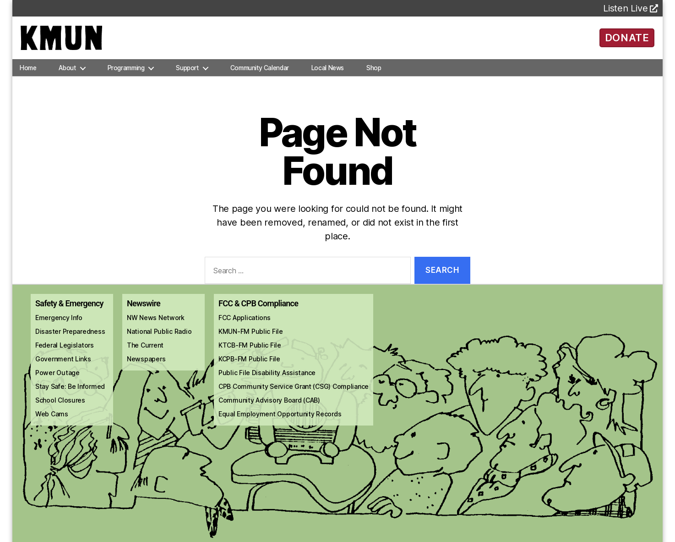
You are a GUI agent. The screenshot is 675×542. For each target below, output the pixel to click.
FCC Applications (244, 325)
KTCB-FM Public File (249, 353)
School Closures (60, 408)
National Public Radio (159, 339)
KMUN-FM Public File (250, 339)
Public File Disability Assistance (267, 380)
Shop (373, 75)
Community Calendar (259, 75)
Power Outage (57, 380)
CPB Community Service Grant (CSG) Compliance (293, 394)
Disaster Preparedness (70, 339)
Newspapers (146, 367)
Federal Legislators (64, 353)
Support (187, 75)
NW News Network (156, 325)
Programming (126, 75)
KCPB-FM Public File (249, 367)
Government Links (63, 367)
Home (28, 75)
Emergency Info (58, 325)
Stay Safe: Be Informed (70, 394)
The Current (145, 353)
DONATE (627, 41)
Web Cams (51, 422)
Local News (327, 75)
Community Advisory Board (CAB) (269, 408)
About (67, 75)
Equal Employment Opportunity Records (279, 422)
